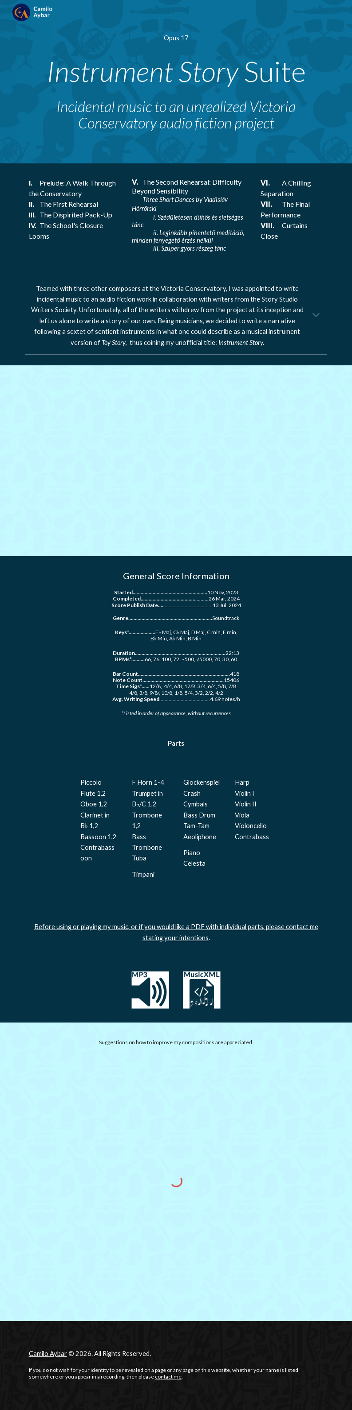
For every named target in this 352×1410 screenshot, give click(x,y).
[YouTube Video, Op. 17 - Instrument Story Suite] (176, 461)
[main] (176, 38)
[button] (316, 315)
